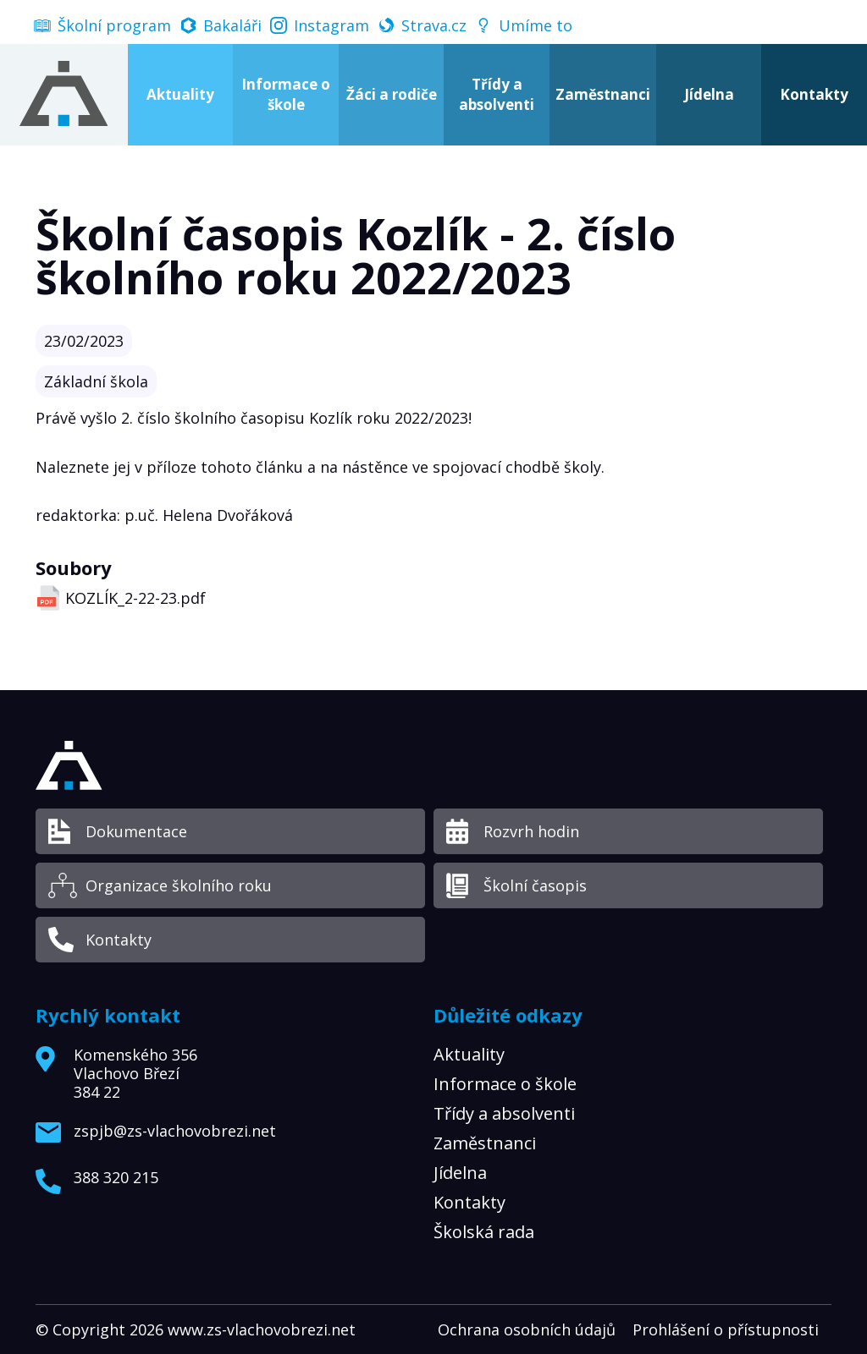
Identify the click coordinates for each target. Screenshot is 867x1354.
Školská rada (484, 1231)
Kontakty (119, 939)
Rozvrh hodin (531, 831)
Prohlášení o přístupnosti (725, 1329)
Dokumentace (136, 831)
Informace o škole (285, 94)
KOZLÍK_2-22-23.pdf (135, 598)
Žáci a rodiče (391, 94)
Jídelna (709, 94)
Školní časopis (535, 885)
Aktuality (180, 94)
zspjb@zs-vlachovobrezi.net (175, 1131)
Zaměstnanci (602, 94)
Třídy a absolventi (496, 94)
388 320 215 (116, 1178)
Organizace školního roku (179, 885)
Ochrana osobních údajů (527, 1329)
